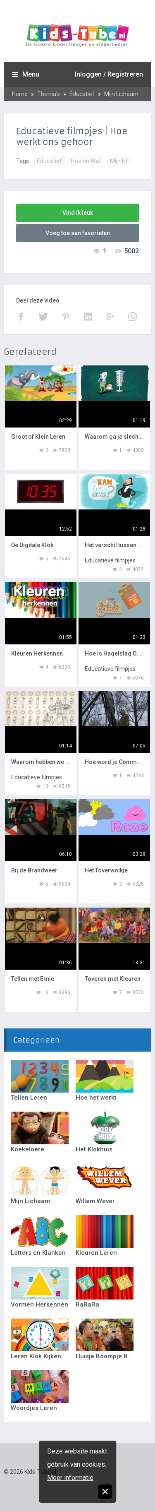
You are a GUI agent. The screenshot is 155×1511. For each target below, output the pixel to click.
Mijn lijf (119, 161)
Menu (30, 74)
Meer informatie (70, 1478)
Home (20, 94)
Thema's (48, 94)
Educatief (82, 94)
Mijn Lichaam (121, 94)
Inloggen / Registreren (109, 74)
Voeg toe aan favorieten (77, 233)
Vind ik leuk (77, 212)
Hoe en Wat (86, 161)
